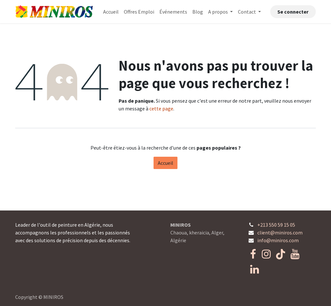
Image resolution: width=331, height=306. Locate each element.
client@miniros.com (280, 232)
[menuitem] (111, 11)
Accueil (165, 163)
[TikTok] (280, 254)
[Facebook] (253, 254)
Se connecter (292, 11)
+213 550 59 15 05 (276, 224)
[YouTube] (295, 254)
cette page (161, 108)
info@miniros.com (278, 240)
